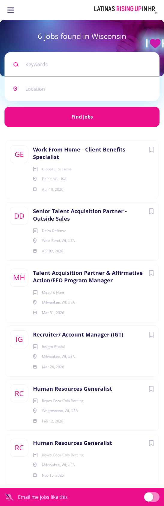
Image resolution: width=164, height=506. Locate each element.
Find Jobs (82, 116)
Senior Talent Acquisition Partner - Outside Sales (80, 214)
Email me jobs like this (43, 497)
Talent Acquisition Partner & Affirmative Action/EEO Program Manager (88, 276)
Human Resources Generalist (72, 388)
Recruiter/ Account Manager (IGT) (78, 334)
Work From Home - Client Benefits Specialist (79, 153)
